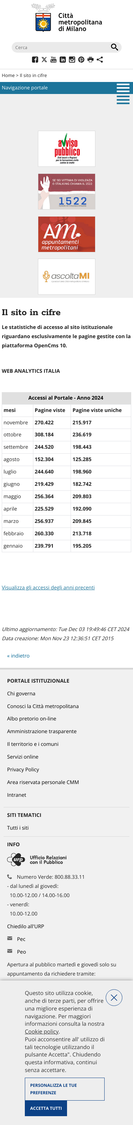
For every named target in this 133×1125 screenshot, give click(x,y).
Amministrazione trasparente (42, 731)
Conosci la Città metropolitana (43, 706)
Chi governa (21, 693)
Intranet (16, 795)
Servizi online (22, 757)
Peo (21, 952)
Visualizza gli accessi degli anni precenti (48, 587)
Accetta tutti (46, 1108)
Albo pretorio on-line (31, 718)
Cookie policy (42, 1031)
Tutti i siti (18, 828)
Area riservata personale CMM (43, 782)
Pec (21, 939)
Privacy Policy (23, 769)
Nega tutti (114, 997)
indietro (20, 656)
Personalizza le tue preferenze (53, 1089)
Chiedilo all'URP (26, 926)
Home (8, 75)
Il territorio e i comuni (33, 744)
